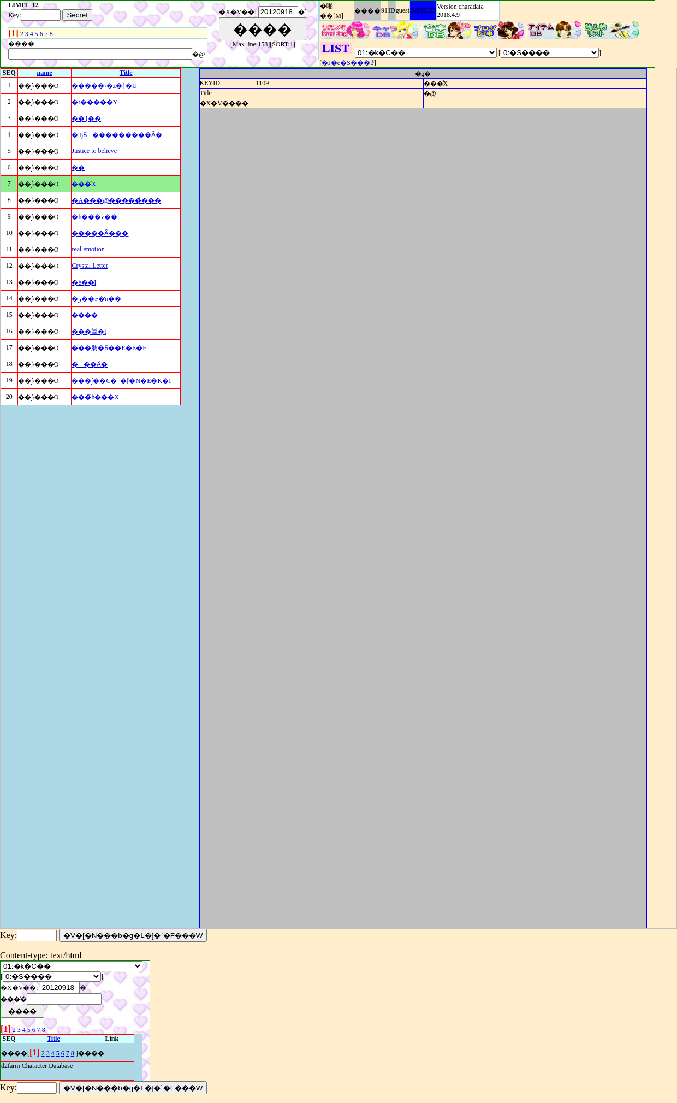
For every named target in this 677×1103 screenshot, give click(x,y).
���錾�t (89, 331)
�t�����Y (94, 102)
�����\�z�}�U (104, 86)
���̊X (84, 184)
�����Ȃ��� (100, 233)
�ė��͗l (84, 282)
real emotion (88, 249)
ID (391, 10)
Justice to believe (94, 151)
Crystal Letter (90, 265)
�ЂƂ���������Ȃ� (117, 135)
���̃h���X (95, 397)
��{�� (86, 118)
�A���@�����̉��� (116, 200)
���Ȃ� (90, 364)
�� (78, 168)
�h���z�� (94, 217)
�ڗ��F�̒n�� (96, 299)
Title (126, 72)
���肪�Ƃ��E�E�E (109, 348)
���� (367, 11)
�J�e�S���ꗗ (348, 63)
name (44, 72)
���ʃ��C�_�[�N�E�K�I (121, 381)
